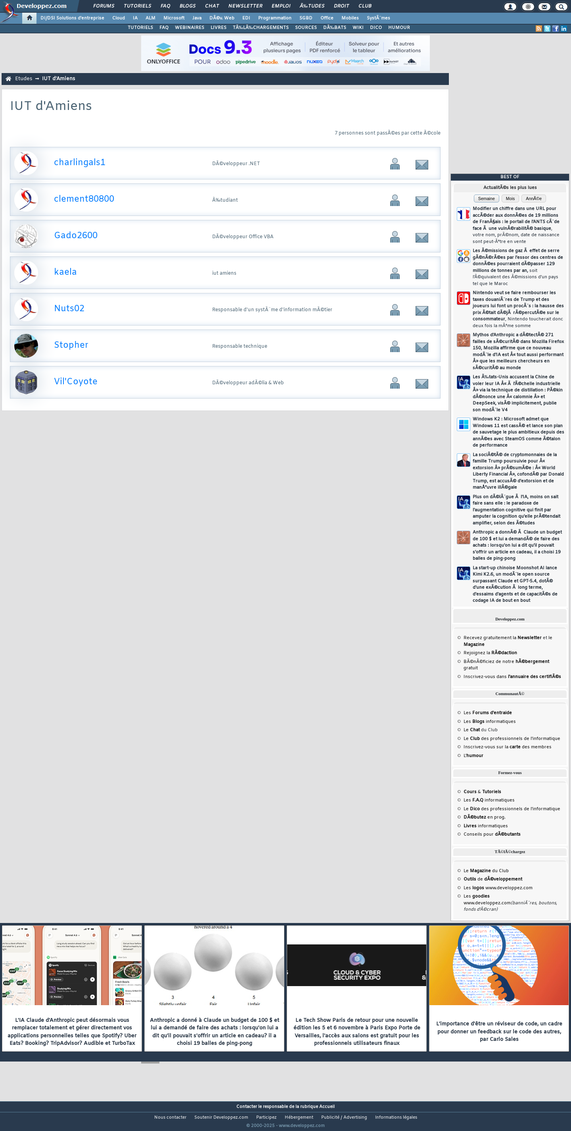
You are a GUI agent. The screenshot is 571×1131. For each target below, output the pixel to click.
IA (135, 18)
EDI (246, 18)
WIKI (358, 28)
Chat (212, 6)
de (493, 879)
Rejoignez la (490, 653)
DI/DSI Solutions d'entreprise (72, 18)
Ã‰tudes (312, 6)
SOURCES (306, 28)
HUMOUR (399, 28)
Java (196, 18)
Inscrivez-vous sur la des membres (508, 747)
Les (488, 713)
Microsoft (173, 18)
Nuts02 (69, 309)
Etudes (23, 78)
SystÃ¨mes (378, 18)
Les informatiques (490, 721)
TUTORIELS (140, 28)
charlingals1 (79, 163)
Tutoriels (137, 6)
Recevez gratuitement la (503, 638)
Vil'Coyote (76, 382)
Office (326, 18)
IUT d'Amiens (58, 78)
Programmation (274, 18)
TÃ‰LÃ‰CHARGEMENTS (261, 28)
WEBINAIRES (189, 28)
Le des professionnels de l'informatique (512, 739)
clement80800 (84, 199)
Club (365, 6)
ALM (150, 18)
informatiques (486, 826)
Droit (341, 6)
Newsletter (245, 6)
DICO (376, 28)
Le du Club (486, 871)
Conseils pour (492, 834)
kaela (65, 272)
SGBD (305, 18)
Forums (103, 6)
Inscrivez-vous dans (512, 677)
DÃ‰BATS (334, 28)
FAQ (165, 6)
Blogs (187, 6)
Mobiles (350, 18)
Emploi (281, 6)
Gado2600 (76, 236)
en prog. (485, 817)
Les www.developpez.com (498, 888)
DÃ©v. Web (221, 18)
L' (473, 756)
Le (472, 730)
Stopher (71, 345)
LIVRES (218, 28)
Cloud (118, 18)
